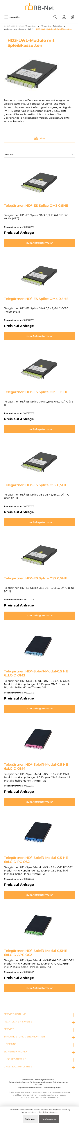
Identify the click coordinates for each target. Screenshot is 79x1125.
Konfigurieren (49, 1119)
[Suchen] (55, 17)
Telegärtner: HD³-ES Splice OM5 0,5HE (36, 392)
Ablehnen (30, 1119)
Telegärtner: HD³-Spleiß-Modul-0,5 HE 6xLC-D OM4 (36, 767)
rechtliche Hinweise (18, 1021)
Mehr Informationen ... (48, 1112)
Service (9, 1029)
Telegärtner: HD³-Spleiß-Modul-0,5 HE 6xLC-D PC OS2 (36, 860)
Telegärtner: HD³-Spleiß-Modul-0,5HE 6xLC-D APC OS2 (35, 953)
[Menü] (12, 17)
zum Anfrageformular (39, 242)
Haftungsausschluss (44, 1080)
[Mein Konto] (64, 17)
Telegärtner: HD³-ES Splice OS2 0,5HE (35, 485)
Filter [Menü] (39, 137)
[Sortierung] (39, 155)
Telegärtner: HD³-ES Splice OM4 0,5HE (36, 299)
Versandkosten (59, 1092)
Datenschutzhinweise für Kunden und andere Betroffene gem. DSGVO (38, 1083)
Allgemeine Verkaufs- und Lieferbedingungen (39, 1087)
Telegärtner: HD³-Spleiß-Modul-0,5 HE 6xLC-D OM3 (36, 673)
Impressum (27, 1080)
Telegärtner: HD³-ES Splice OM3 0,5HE (36, 206)
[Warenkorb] (72, 17)
